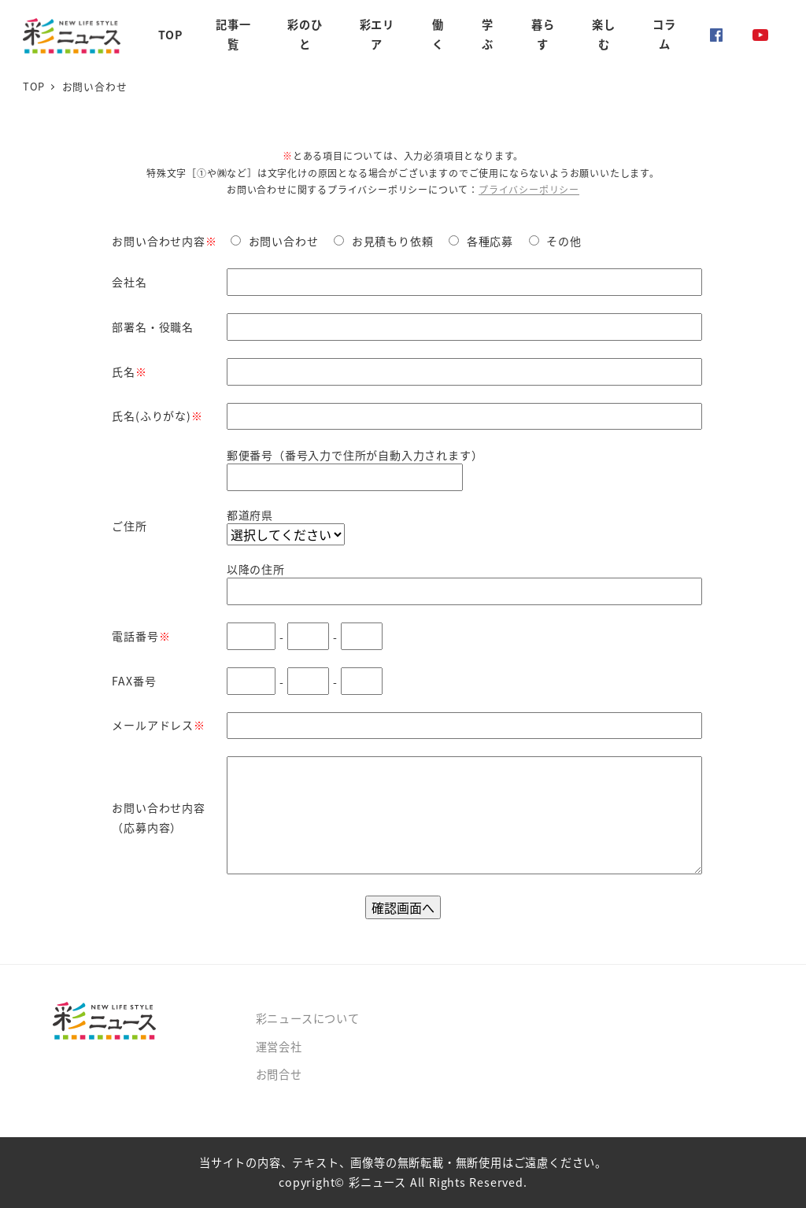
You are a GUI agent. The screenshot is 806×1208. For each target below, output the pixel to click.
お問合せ (279, 1074)
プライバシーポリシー (529, 189)
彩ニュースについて (308, 1018)
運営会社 (279, 1047)
